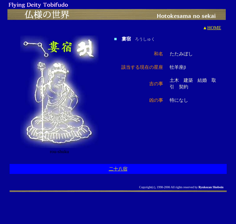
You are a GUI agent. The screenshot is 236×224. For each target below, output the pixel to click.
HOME (214, 27)
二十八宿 (118, 168)
